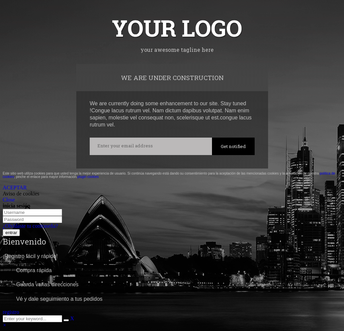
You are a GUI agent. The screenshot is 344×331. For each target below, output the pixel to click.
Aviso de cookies (21, 193)
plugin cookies (87, 177)
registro (11, 312)
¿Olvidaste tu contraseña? (30, 226)
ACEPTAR (15, 187)
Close (9, 200)
